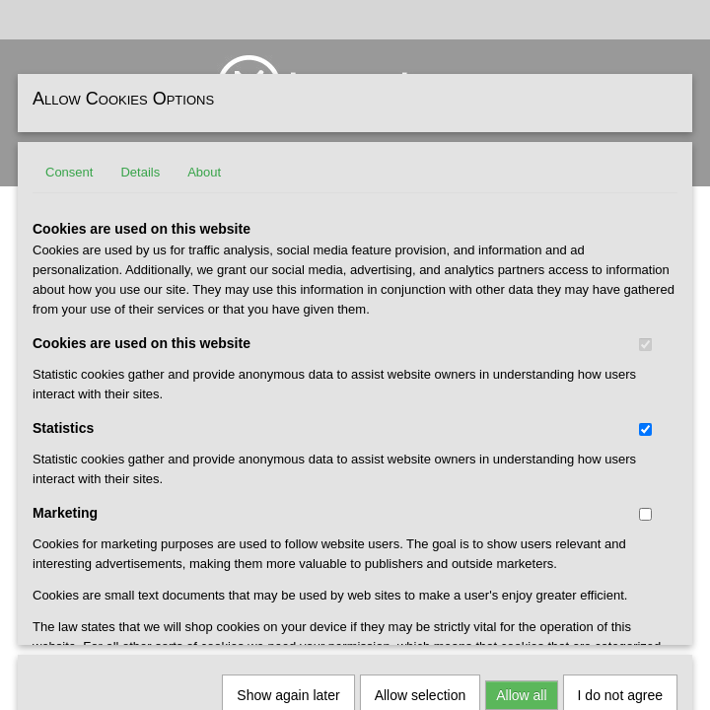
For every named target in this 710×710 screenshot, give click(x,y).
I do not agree (620, 434)
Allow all (521, 434)
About (204, 172)
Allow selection (420, 434)
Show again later (288, 434)
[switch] (645, 344)
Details (140, 172)
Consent (69, 172)
